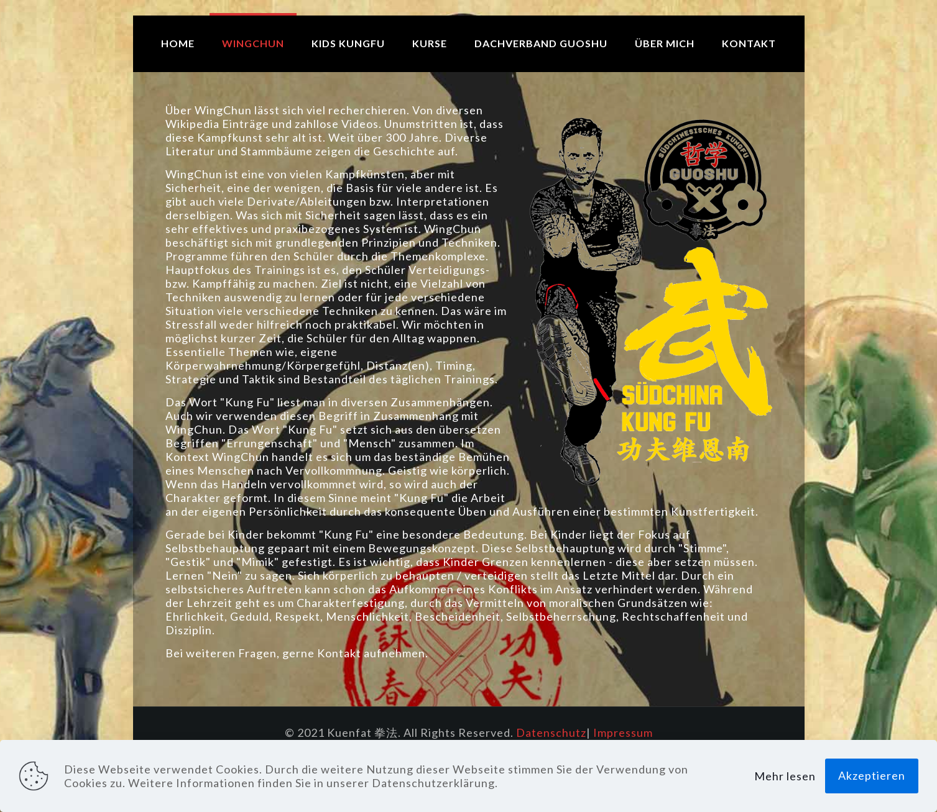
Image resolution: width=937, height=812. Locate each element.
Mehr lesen (785, 776)
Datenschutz (551, 732)
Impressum (623, 732)
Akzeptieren (871, 775)
